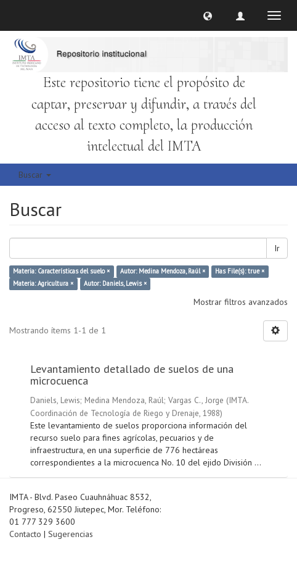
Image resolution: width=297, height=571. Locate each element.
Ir (277, 248)
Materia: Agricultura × (43, 284)
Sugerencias (70, 534)
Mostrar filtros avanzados (240, 301)
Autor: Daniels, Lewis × (115, 284)
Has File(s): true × (239, 271)
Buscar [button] (34, 174)
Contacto (25, 534)
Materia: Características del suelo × (61, 271)
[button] (208, 15)
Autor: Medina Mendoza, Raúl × (162, 271)
